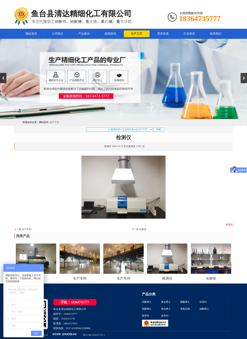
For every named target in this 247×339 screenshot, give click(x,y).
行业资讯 (189, 33)
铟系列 (145, 315)
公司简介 (57, 33)
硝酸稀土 (146, 302)
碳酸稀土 (204, 309)
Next (244, 78)
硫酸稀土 (146, 309)
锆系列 (203, 302)
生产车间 (26, 229)
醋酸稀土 (185, 302)
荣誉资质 (163, 33)
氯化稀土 (166, 302)
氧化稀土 (166, 309)
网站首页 (31, 33)
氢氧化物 (185, 309)
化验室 (142, 229)
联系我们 (215, 33)
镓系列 (164, 315)
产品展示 (84, 33)
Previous (3, 78)
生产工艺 (136, 33)
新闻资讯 (110, 33)
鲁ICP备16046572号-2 (94, 335)
